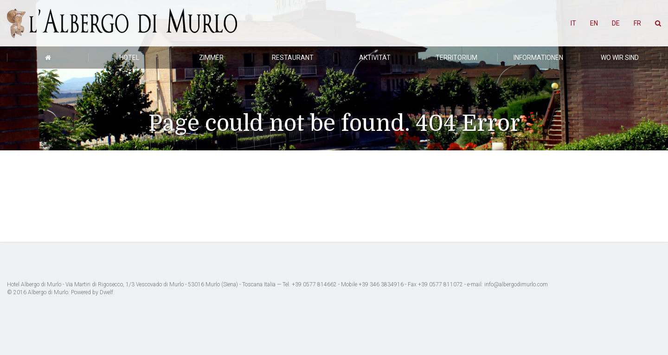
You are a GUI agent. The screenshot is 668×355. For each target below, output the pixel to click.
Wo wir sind (620, 57)
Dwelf (106, 292)
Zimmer (211, 57)
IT (573, 23)
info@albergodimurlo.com (516, 284)
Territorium (456, 57)
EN (594, 23)
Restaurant (293, 57)
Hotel (129, 57)
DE (616, 23)
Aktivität (375, 57)
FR (637, 23)
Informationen (538, 57)
